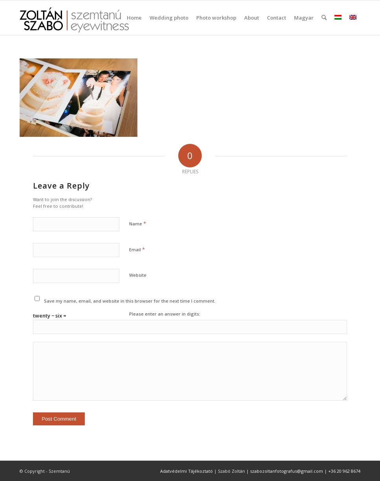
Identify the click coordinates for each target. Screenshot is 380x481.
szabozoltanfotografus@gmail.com (286, 471)
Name (137, 223)
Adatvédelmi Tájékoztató (186, 471)
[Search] (324, 17)
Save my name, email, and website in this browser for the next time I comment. (130, 301)
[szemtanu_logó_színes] (74, 22)
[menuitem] (134, 17)
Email (137, 249)
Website (137, 275)
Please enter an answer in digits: (164, 314)
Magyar (304, 17)
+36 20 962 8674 (344, 471)
